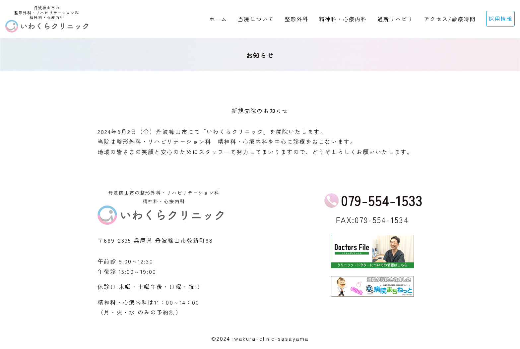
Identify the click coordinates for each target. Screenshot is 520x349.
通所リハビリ (395, 19)
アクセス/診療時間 (449, 19)
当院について (256, 19)
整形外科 (296, 19)
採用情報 (500, 19)
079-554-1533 (381, 200)
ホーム (218, 19)
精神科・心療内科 (343, 19)
